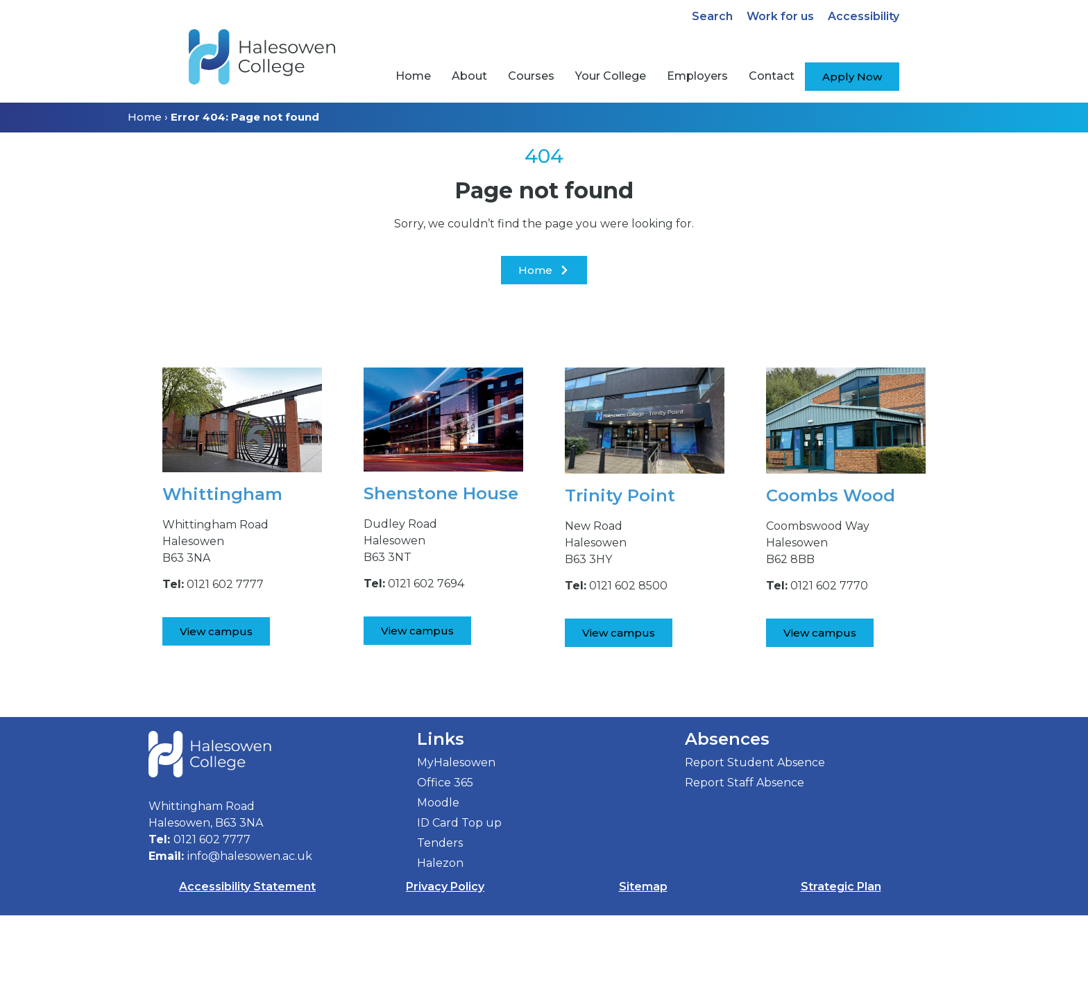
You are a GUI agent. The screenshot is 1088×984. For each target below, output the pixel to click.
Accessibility (863, 16)
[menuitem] (413, 76)
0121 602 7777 (211, 908)
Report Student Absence (755, 831)
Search (712, 16)
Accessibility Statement (247, 955)
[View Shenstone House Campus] (417, 630)
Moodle (438, 871)
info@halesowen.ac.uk (249, 924)
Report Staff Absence (744, 851)
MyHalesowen (456, 831)
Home (145, 116)
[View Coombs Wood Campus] (820, 633)
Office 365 (445, 851)
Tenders (440, 911)
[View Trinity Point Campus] (618, 633)
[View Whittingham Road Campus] (216, 631)
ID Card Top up (459, 891)
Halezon (440, 931)
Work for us (780, 16)
